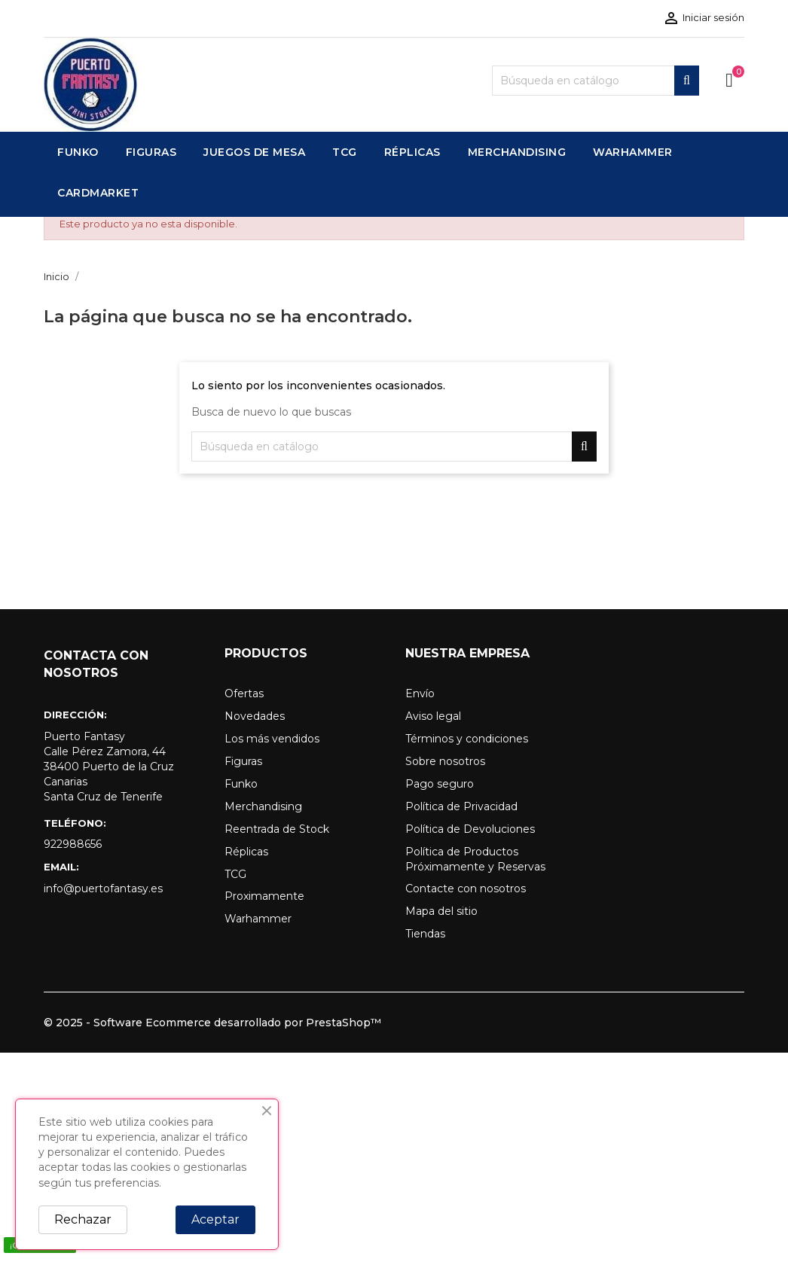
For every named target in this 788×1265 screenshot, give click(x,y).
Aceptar (215, 1219)
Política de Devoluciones (470, 829)
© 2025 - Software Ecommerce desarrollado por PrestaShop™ (212, 1022)
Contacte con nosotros (465, 888)
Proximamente (264, 896)
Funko (241, 784)
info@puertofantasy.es (103, 888)
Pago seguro (439, 784)
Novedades (254, 716)
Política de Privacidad (461, 806)
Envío (420, 693)
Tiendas (425, 933)
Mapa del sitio (441, 911)
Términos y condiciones (466, 738)
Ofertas (244, 693)
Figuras (243, 761)
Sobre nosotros (445, 761)
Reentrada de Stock (276, 829)
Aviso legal (433, 716)
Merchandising (263, 806)
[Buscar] (595, 81)
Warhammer (258, 918)
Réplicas (246, 851)
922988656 (73, 844)
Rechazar (82, 1219)
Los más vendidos (271, 738)
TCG (235, 874)
